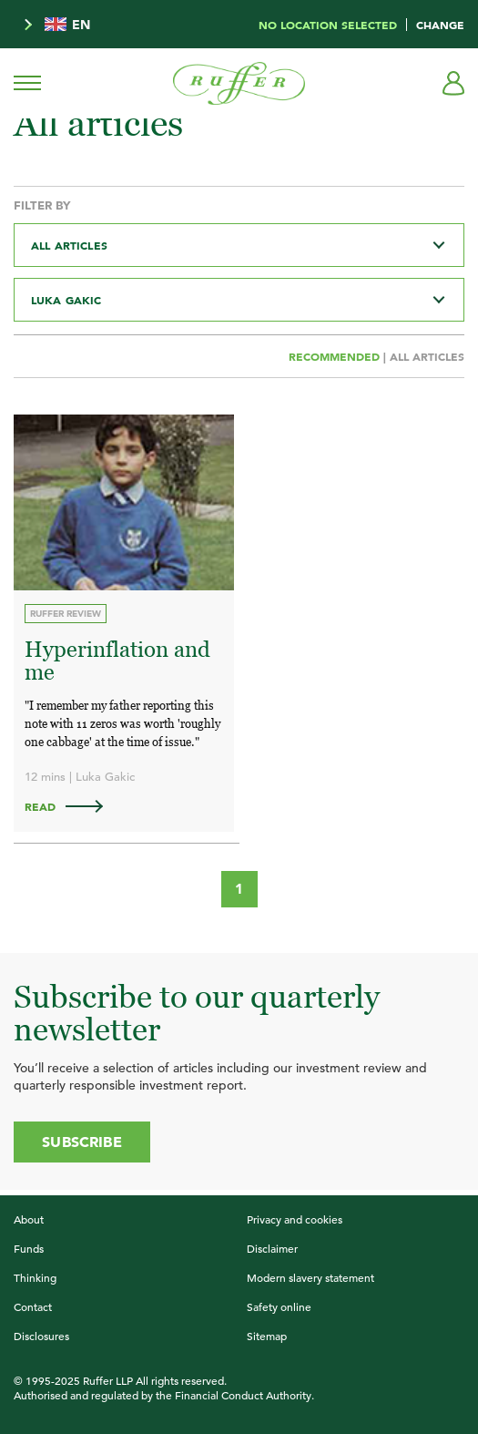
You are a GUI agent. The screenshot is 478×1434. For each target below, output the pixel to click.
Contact (33, 1306)
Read (72, 806)
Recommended (336, 356)
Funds (29, 1248)
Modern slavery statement (310, 1277)
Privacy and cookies (294, 1219)
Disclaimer (272, 1248)
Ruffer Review (65, 614)
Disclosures (41, 1335)
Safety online (279, 1306)
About (29, 1219)
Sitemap (267, 1335)
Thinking (35, 1277)
